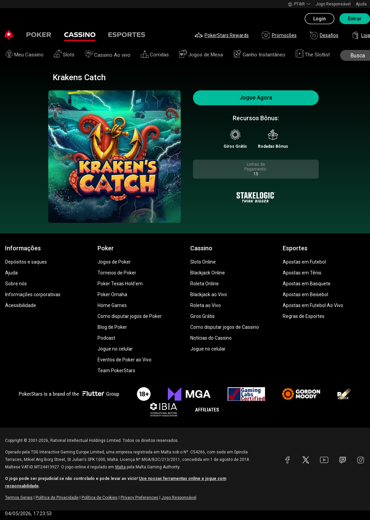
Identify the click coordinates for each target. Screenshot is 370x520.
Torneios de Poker (117, 272)
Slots (64, 55)
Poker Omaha (112, 294)
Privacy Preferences (139, 497)
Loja (360, 35)
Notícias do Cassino (211, 338)
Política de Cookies (100, 497)
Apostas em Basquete (307, 283)
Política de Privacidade (57, 497)
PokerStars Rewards (222, 35)
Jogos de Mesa (201, 55)
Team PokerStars (116, 370)
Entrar (355, 18)
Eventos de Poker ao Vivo (125, 359)
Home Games (112, 305)
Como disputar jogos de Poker (130, 316)
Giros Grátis (202, 316)
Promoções (279, 35)
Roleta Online (204, 283)
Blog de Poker (112, 327)
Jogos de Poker (114, 262)
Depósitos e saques (26, 262)
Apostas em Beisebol (305, 294)
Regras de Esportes (303, 316)
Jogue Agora (256, 97)
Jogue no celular (115, 349)
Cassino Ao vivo (107, 55)
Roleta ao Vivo (205, 305)
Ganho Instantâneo (259, 55)
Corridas (155, 55)
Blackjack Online (207, 272)
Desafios (324, 35)
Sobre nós (16, 283)
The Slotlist (313, 55)
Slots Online (203, 262)
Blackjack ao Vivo (208, 294)
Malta (120, 467)
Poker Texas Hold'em (120, 283)
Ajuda (361, 4)
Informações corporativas (32, 294)
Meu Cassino (24, 55)
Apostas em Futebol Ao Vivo (313, 305)
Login (319, 18)
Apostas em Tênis (302, 272)
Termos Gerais (19, 497)
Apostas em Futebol (304, 262)
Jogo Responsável (333, 4)
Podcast (106, 338)
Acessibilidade (20, 305)
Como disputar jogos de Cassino (224, 327)
